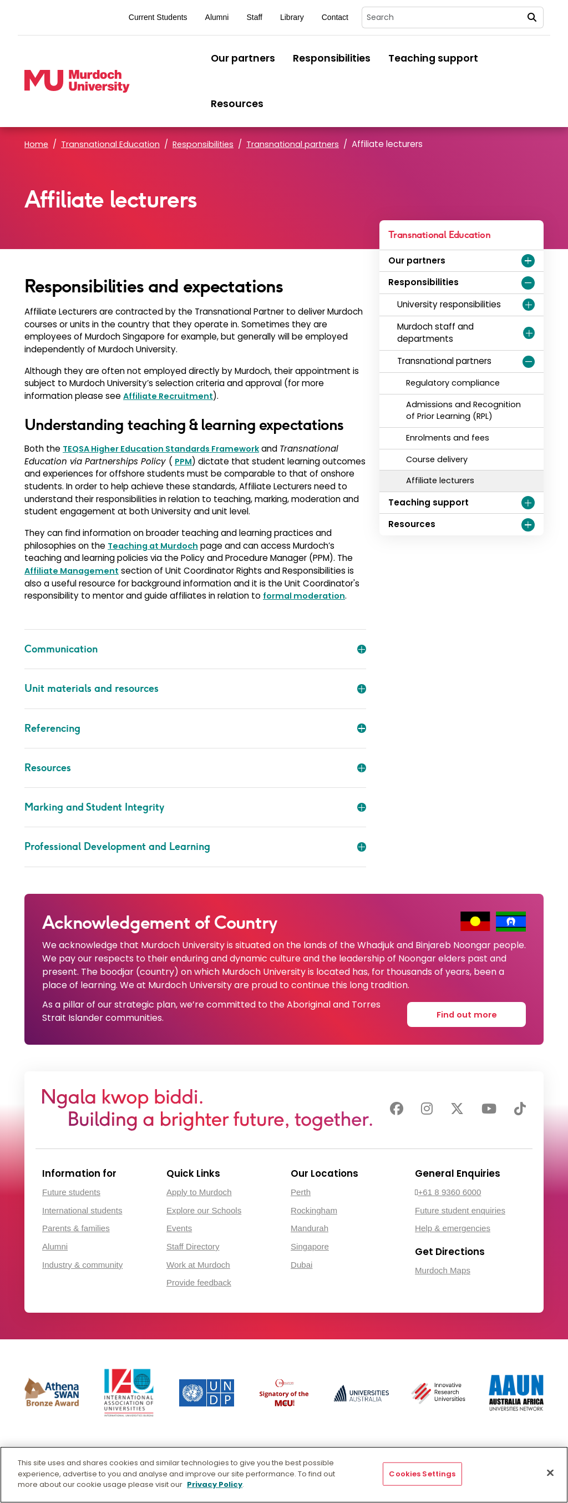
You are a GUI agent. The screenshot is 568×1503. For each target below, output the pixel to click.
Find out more (468, 1010)
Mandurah (309, 1226)
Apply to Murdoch (199, 1190)
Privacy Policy (214, 1484)
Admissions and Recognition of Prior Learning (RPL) (463, 410)
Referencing (195, 728)
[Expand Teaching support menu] (528, 502)
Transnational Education (112, 144)
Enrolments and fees (447, 437)
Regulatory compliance (453, 382)
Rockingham (314, 1208)
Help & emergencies (452, 1226)
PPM (184, 461)
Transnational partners (298, 144)
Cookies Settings (422, 1474)
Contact (335, 17)
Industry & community (82, 1262)
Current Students (158, 17)
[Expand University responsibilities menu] (529, 304)
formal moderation (306, 595)
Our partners (243, 58)
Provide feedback (198, 1281)
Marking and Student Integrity (195, 807)
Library (292, 17)
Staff (254, 17)
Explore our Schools (203, 1208)
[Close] (550, 1473)
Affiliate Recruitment (169, 396)
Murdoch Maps (442, 1268)
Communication (195, 649)
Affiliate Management (73, 570)
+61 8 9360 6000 (449, 1190)
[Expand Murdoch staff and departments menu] (529, 333)
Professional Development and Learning (195, 847)
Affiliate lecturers (440, 480)
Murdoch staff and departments (435, 333)
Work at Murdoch (198, 1262)
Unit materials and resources (195, 688)
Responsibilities (332, 58)
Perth (301, 1190)
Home (36, 144)
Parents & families (76, 1226)
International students (82, 1208)
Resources (237, 103)
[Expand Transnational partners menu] (529, 362)
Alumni (217, 17)
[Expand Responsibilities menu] (528, 283)
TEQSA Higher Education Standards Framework (167, 448)
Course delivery (437, 459)
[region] (284, 1474)
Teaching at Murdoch (156, 545)
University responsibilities (449, 304)
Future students (71, 1190)
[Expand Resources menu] (528, 525)
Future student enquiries (460, 1208)
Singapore (310, 1244)
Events (179, 1226)
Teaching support (433, 58)
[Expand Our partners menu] (528, 260)
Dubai (301, 1262)
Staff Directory (192, 1244)
